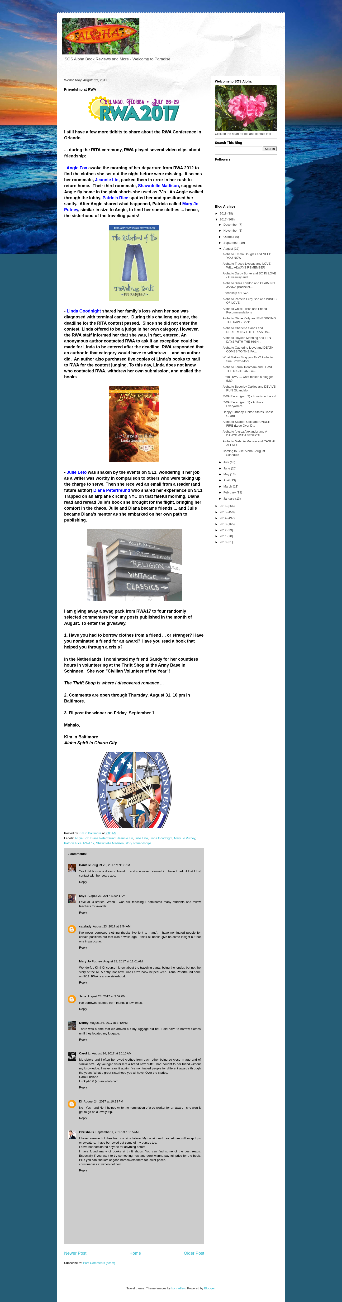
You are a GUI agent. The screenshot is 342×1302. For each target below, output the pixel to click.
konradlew (178, 1288)
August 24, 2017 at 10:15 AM (111, 1053)
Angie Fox (82, 838)
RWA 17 (88, 843)
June (227, 468)
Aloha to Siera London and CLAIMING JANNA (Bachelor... (249, 285)
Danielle (85, 865)
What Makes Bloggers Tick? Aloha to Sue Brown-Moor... (248, 359)
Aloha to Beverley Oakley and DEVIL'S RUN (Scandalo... (249, 388)
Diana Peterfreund (103, 838)
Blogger (209, 1288)
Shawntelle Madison (110, 843)
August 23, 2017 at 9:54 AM (112, 926)
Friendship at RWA (235, 293)
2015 (224, 512)
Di (80, 1101)
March (228, 486)
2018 (224, 213)
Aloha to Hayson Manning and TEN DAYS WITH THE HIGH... (247, 339)
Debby (84, 1022)
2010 (224, 542)
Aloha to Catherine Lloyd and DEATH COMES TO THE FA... (248, 349)
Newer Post (75, 1253)
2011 (224, 536)
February (230, 492)
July (226, 462)
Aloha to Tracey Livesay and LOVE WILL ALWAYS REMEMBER (247, 265)
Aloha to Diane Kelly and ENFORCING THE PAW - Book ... (249, 320)
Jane (82, 996)
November (231, 230)
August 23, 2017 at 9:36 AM (111, 865)
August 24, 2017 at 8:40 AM (109, 1022)
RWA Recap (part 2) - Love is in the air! (249, 396)
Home (135, 1253)
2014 (224, 518)
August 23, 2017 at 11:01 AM (123, 961)
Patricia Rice (72, 843)
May (226, 474)
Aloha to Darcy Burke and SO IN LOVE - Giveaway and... (249, 275)
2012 (224, 530)
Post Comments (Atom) (99, 1263)
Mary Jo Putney (184, 838)
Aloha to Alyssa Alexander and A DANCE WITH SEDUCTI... (245, 433)
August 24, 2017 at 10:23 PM (103, 1101)
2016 (224, 506)
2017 (224, 219)
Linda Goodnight (161, 838)
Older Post (194, 1253)
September (231, 242)
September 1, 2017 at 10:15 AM (117, 1132)
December (231, 224)
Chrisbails (86, 1132)
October (229, 237)
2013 (224, 524)
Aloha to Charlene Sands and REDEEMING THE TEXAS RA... (247, 330)
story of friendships (138, 843)
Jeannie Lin (125, 838)
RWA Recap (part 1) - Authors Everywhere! (243, 404)
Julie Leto (141, 838)
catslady (85, 926)
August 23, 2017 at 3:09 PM (106, 996)
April (227, 480)
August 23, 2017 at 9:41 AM (106, 895)
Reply (83, 882)
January (229, 498)
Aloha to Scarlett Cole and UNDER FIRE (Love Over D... (246, 423)
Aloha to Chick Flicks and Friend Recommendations (245, 310)
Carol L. (84, 1053)
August (228, 248)
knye (82, 895)
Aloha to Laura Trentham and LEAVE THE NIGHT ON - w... (248, 369)
